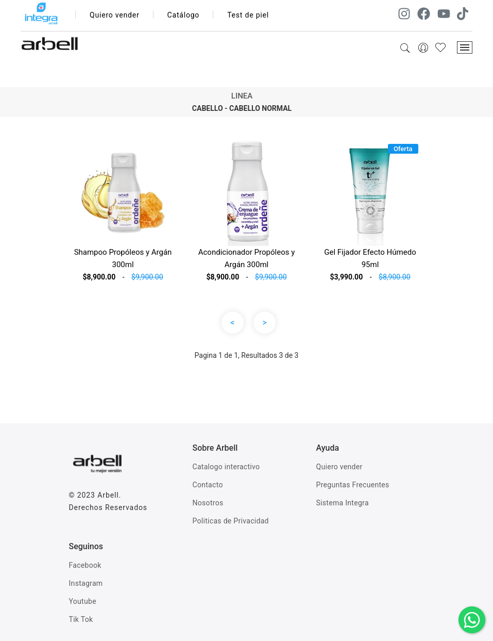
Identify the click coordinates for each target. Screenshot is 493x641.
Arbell (107, 495)
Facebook (85, 565)
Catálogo (183, 15)
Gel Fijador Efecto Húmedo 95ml (370, 258)
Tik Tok (81, 619)
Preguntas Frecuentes (352, 485)
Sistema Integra (342, 503)
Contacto (208, 485)
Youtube (82, 601)
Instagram (86, 583)
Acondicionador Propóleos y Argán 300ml (246, 258)
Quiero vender (115, 15)
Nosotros (208, 503)
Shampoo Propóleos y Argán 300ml (123, 258)
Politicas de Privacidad (231, 521)
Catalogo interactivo (226, 467)
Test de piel (248, 15)
